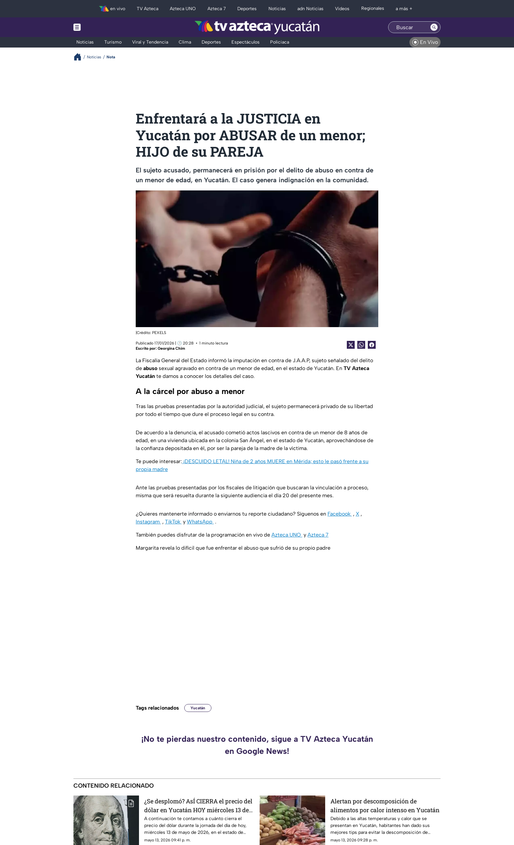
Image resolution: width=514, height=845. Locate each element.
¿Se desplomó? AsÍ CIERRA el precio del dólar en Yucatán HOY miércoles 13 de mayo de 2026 (198, 805)
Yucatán (197, 708)
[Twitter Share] (351, 345)
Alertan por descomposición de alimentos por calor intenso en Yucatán (385, 805)
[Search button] (434, 27)
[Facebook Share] (372, 345)
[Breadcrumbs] (80, 57)
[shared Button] (361, 345)
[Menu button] (99, 27)
